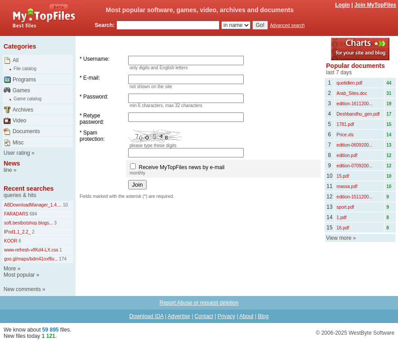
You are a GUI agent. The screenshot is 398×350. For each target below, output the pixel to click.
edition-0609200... (354, 145)
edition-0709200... (354, 165)
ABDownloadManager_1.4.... (33, 204)
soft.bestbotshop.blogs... (28, 222)
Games (21, 90)
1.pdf (341, 217)
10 (65, 204)
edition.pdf (346, 155)
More (10, 268)
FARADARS (16, 213)
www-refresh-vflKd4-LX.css (31, 249)
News (12, 163)
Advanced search (287, 25)
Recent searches (29, 188)
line (8, 170)
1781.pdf (345, 124)
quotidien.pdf (349, 83)
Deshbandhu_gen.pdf (358, 114)
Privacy (226, 316)
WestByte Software (371, 333)
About (246, 316)
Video (19, 120)
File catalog (24, 68)
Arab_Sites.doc (351, 93)
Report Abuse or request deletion (199, 303)
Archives (23, 110)
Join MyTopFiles (375, 5)
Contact (204, 316)
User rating (17, 153)
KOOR (10, 240)
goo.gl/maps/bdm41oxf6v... (31, 258)
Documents (26, 131)
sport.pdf (345, 207)
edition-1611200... (354, 103)
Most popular (19, 275)
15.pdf (342, 176)
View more (338, 238)
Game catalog (27, 98)
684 (32, 213)
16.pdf (342, 227)
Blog (263, 316)
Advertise (179, 316)
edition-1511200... (354, 196)
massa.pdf (346, 186)
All (15, 60)
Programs (24, 79)
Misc (18, 142)
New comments (22, 289)
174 (62, 258)
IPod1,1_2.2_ (17, 231)
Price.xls (344, 134)
